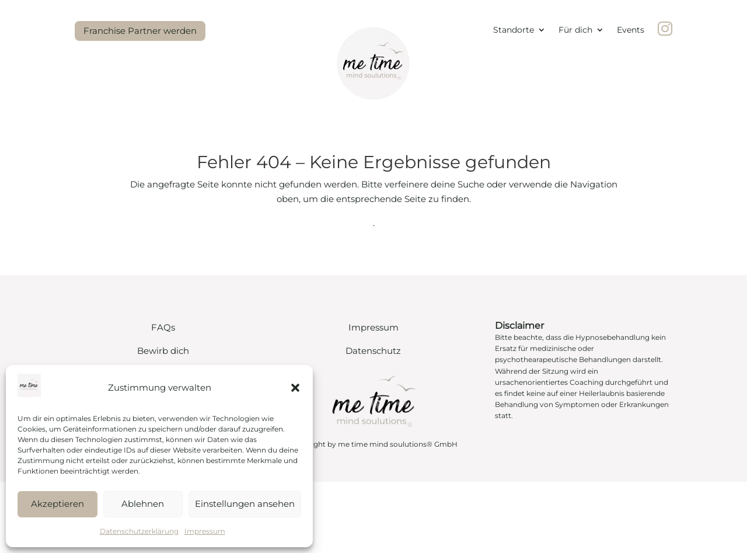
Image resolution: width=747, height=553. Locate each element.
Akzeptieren (57, 503)
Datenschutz (373, 350)
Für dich (575, 30)
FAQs (163, 327)
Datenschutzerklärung (139, 531)
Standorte (513, 30)
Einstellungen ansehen (245, 503)
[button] (295, 388)
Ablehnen (142, 503)
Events (630, 30)
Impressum (204, 531)
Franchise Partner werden (140, 30)
